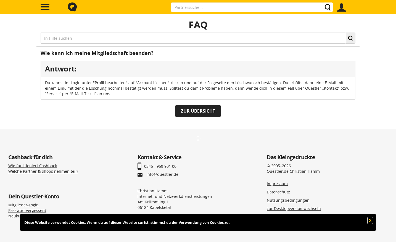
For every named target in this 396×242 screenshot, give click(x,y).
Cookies (78, 222)
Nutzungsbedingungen (288, 200)
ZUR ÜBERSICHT (198, 111)
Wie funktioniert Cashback (32, 165)
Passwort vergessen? (27, 210)
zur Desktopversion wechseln (294, 208)
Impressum (277, 183)
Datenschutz (278, 192)
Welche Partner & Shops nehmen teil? (43, 171)
